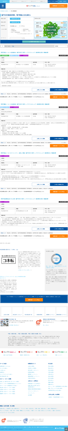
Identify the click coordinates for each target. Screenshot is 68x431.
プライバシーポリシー (33, 391)
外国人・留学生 (62, 1)
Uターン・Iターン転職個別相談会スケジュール (10, 383)
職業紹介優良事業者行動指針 (34, 389)
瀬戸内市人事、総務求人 (37, 188)
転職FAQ (2, 372)
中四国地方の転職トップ (5, 11)
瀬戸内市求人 (14, 93)
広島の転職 (50, 372)
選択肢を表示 (14, 18)
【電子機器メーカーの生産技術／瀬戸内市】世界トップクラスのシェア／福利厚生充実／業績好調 (24, 104)
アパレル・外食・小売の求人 (27, 408)
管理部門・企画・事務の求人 (13, 408)
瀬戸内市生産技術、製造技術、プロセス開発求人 (42, 142)
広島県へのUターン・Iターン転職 (7, 389)
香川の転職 (50, 378)
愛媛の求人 (50, 384)
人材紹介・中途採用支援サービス (55, 397)
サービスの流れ (3, 368)
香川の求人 (50, 380)
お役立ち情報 (31, 366)
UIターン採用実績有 (15, 32)
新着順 (56, 46)
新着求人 (13, 29)
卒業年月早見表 (31, 378)
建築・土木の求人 (56, 410)
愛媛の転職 (50, 382)
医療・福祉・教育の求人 (40, 408)
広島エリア (23, 1)
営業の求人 (2, 408)
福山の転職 (50, 376)
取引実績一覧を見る (13, 325)
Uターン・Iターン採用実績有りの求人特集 (57, 386)
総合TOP (5, 1)
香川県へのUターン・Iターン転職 (7, 391)
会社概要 (30, 395)
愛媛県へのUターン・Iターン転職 (7, 393)
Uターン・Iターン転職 (53, 1)
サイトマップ (31, 393)
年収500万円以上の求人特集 (54, 390)
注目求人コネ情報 (32, 368)
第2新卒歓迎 (25, 29)
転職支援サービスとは (5, 366)
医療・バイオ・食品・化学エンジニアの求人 (41, 410)
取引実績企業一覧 (4, 376)
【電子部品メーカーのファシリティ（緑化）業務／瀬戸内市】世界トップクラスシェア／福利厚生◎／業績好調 (28, 153)
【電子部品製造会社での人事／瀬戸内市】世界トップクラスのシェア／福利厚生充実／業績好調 (24, 199)
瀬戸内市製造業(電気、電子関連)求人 (25, 93)
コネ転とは (2, 370)
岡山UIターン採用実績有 (48, 188)
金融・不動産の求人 (52, 408)
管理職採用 (13, 30)
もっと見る (64, 93)
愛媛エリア (42, 1)
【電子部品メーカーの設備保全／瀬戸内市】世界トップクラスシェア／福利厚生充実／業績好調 (24, 52)
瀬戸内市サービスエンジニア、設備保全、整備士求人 (43, 93)
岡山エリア (14, 1)
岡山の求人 (50, 368)
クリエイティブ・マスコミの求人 (7, 412)
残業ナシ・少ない (27, 30)
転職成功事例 (31, 372)
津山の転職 (50, 370)
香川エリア (33, 1)
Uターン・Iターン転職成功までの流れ (8, 385)
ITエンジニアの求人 (4, 410)
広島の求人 (50, 374)
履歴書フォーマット (32, 374)
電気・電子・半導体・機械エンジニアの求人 (20, 410)
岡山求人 (9, 93)
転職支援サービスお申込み (34, 383)
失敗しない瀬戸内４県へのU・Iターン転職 (9, 381)
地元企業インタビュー (33, 370)
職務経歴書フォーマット (33, 376)
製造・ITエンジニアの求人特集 (55, 388)
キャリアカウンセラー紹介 (6, 374)
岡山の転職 (50, 366)
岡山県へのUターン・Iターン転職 (7, 387)
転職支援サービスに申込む (58, 5)
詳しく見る (45, 325)
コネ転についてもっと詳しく (24, 270)
